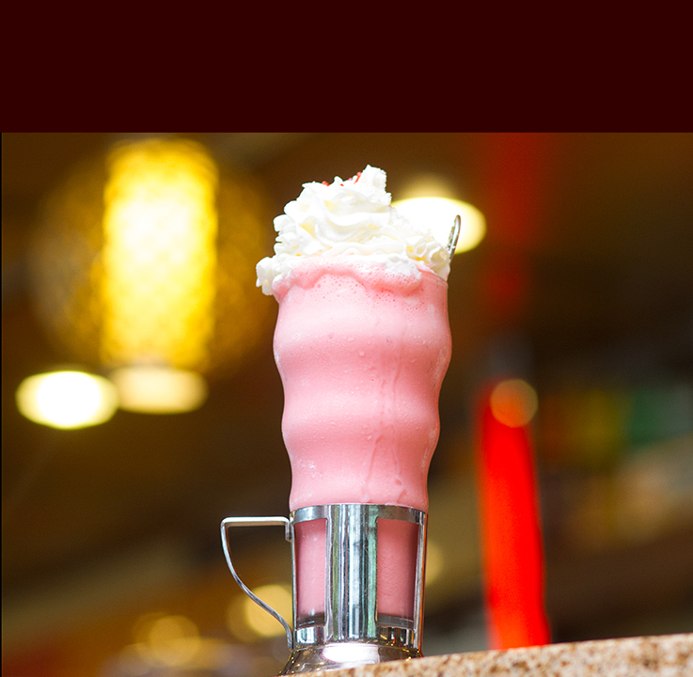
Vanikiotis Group (147, 65)
